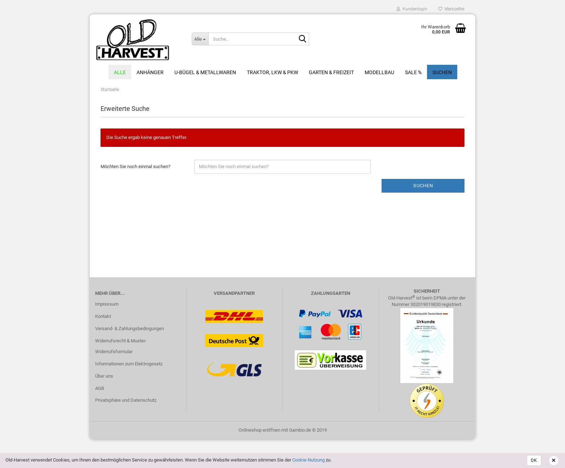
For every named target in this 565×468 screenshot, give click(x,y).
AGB (99, 388)
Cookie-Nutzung (308, 460)
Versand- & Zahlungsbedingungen (129, 328)
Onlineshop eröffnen (259, 430)
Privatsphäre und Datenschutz (125, 400)
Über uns (104, 376)
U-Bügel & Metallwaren (205, 72)
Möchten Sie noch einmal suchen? (135, 166)
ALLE (120, 72)
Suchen (442, 72)
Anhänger (150, 72)
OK (534, 460)
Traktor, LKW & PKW (272, 72)
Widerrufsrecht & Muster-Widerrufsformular (121, 346)
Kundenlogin (411, 9)
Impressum (107, 304)
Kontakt (103, 316)
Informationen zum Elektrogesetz (129, 363)
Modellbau (379, 72)
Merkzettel (451, 9)
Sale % (413, 72)
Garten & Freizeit (331, 72)
